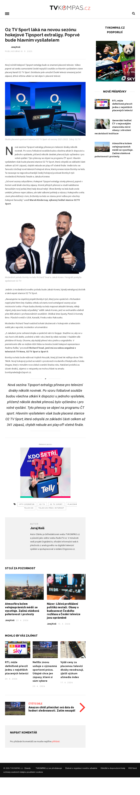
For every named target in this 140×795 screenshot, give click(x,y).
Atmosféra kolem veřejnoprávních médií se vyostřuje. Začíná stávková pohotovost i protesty (22, 608)
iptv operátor (26, 504)
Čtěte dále (35, 703)
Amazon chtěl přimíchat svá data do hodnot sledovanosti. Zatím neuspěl (51, 708)
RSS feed (132, 768)
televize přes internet (51, 508)
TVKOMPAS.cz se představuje (49, 768)
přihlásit (56, 741)
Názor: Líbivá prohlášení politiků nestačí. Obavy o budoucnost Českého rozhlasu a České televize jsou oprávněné (63, 610)
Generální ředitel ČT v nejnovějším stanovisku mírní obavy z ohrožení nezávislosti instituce (113, 126)
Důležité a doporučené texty (113, 768)
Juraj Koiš (9, 620)
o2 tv (42, 504)
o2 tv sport (56, 504)
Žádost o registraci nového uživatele (81, 768)
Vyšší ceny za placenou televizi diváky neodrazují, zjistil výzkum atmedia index (72, 669)
